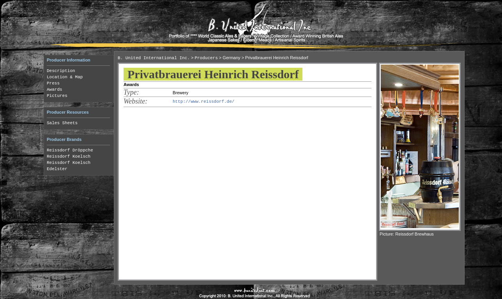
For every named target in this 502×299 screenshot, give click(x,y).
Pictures (57, 95)
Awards (54, 89)
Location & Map (65, 77)
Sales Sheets (62, 123)
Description (61, 71)
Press (53, 83)
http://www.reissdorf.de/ (203, 101)
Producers (205, 58)
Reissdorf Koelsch (68, 156)
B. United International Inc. (154, 58)
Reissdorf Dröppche (70, 150)
